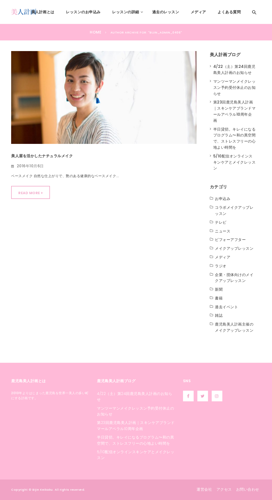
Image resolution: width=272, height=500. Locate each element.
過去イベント (226, 307)
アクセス (224, 489)
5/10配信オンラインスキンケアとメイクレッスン (234, 162)
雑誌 (219, 315)
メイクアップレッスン (234, 248)
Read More (29, 192)
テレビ (221, 222)
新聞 (219, 289)
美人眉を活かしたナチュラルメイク (42, 156)
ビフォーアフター (230, 239)
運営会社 (204, 489)
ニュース (222, 231)
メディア (222, 257)
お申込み (222, 198)
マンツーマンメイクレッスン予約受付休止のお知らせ (234, 87)
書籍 (219, 298)
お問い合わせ (247, 489)
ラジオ (221, 266)
